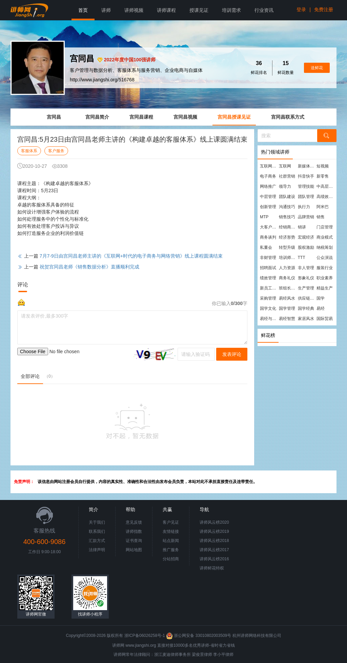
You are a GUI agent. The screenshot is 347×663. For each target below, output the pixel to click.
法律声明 (97, 549)
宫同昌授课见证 (234, 117)
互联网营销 (269, 166)
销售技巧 (287, 217)
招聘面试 (268, 267)
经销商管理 (288, 227)
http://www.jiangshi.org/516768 (102, 79)
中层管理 (268, 196)
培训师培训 (288, 257)
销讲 (302, 227)
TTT (301, 257)
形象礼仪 (306, 278)
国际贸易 (325, 318)
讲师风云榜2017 (214, 549)
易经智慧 (287, 318)
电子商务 (268, 176)
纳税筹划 (325, 247)
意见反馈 (134, 522)
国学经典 (306, 308)
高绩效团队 (326, 196)
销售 (321, 217)
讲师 (106, 10)
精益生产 (325, 288)
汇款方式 (97, 540)
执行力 (304, 206)
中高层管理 (326, 186)
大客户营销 (269, 227)
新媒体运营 (307, 166)
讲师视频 (133, 10)
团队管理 (306, 196)
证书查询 (134, 540)
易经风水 (287, 298)
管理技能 (306, 186)
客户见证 (171, 522)
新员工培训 (269, 288)
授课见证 (198, 10)
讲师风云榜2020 (214, 522)
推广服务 (171, 549)
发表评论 (231, 354)
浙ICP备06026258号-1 (144, 635)
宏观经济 (306, 237)
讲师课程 (166, 10)
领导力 (285, 186)
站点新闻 (171, 540)
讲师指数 (134, 531)
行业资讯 (263, 10)
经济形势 (287, 237)
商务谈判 (268, 237)
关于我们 (97, 522)
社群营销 (287, 176)
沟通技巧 (287, 206)
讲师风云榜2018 (214, 540)
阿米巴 (323, 206)
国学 (321, 298)
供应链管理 (307, 298)
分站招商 (171, 559)
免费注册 (323, 9)
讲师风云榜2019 (214, 531)
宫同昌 (54, 117)
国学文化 (268, 308)
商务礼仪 (287, 278)
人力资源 (287, 267)
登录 (301, 9)
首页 (83, 10)
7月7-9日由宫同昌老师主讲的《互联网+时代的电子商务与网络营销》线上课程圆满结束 (131, 256)
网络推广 (268, 186)
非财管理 (268, 257)
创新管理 (268, 206)
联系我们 (97, 531)
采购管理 (268, 298)
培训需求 (231, 10)
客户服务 (56, 150)
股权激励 (306, 247)
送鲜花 (317, 67)
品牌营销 (306, 217)
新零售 (323, 176)
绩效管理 (268, 278)
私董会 (266, 247)
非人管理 (306, 267)
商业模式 (325, 237)
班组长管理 (288, 288)
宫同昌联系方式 (287, 117)
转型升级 (287, 247)
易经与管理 (269, 318)
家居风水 (306, 318)
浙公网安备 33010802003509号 (199, 635)
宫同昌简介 (97, 117)
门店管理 (325, 227)
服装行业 (325, 267)
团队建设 (287, 196)
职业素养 (325, 278)
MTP (264, 217)
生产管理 (306, 288)
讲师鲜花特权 (212, 568)
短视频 (323, 166)
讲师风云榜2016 (214, 559)
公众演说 (325, 257)
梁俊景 (198, 654)
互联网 (285, 166)
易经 (321, 308)
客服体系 (29, 150)
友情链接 (171, 531)
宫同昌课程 (141, 117)
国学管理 (287, 308)
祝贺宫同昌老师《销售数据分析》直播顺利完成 (89, 266)
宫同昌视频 (185, 117)
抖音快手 (306, 176)
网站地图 (134, 549)
